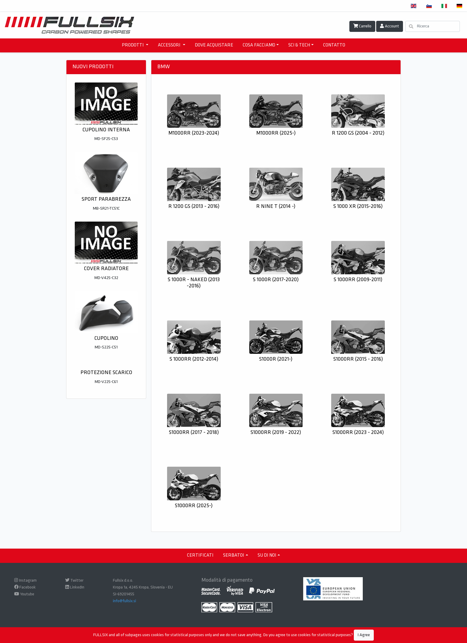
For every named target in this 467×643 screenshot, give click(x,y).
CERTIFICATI (200, 555)
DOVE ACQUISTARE (214, 45)
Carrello (362, 26)
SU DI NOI (267, 555)
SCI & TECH (299, 45)
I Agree (364, 635)
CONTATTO (334, 45)
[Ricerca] (432, 26)
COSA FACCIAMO (259, 45)
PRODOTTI (133, 45)
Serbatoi (233, 555)
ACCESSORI (169, 45)
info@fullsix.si (124, 601)
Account (389, 26)
